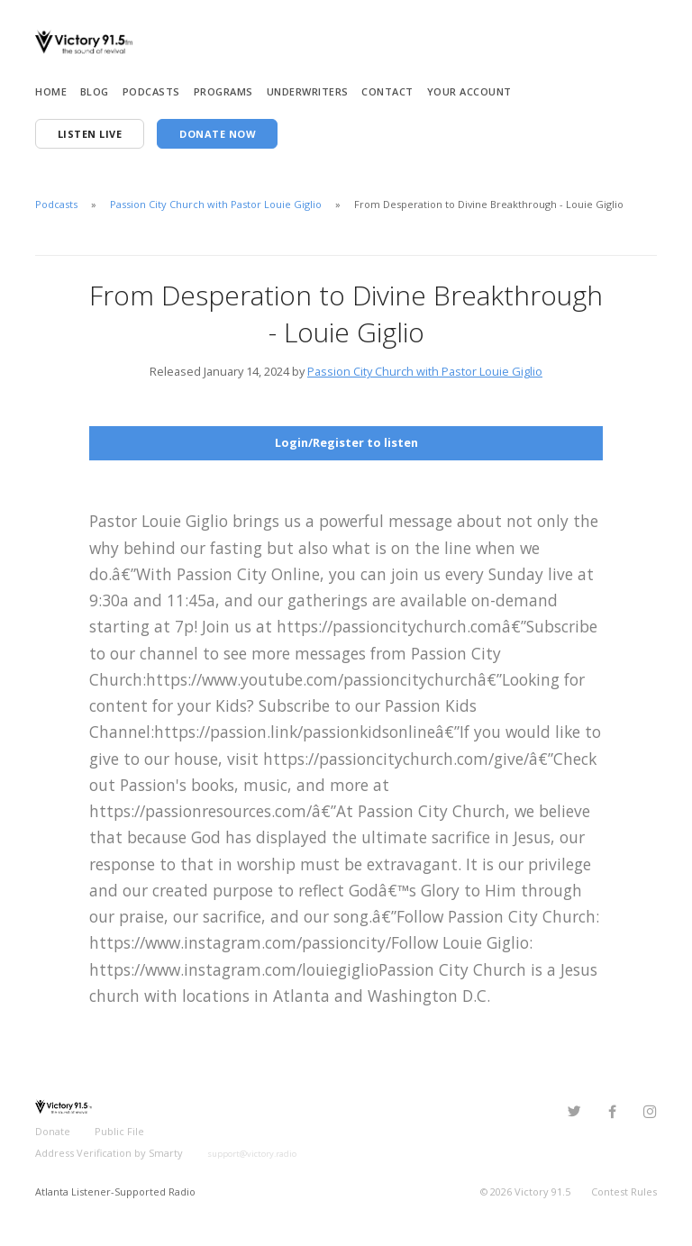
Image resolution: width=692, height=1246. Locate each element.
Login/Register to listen (346, 442)
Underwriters (308, 91)
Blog (94, 91)
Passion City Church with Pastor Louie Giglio (216, 204)
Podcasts (151, 91)
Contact (387, 91)
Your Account (469, 91)
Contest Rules (624, 1191)
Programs (223, 91)
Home (51, 91)
